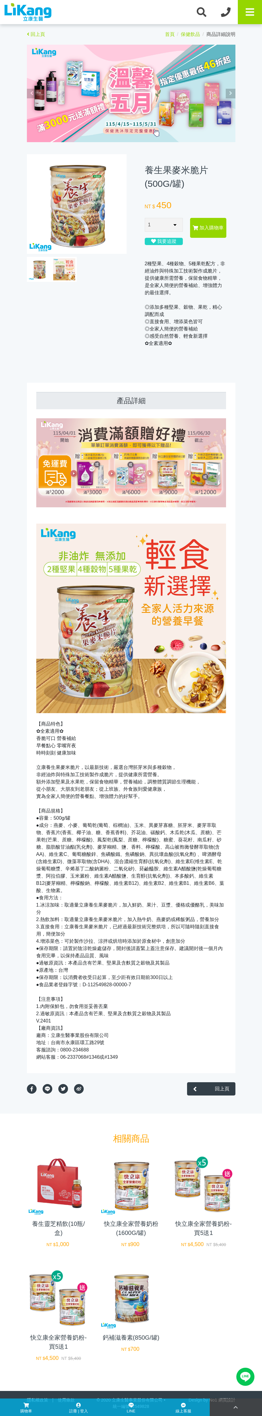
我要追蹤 (163, 241)
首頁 (170, 34)
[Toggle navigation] (250, 12)
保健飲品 (190, 34)
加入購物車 (208, 227)
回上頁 (36, 34)
